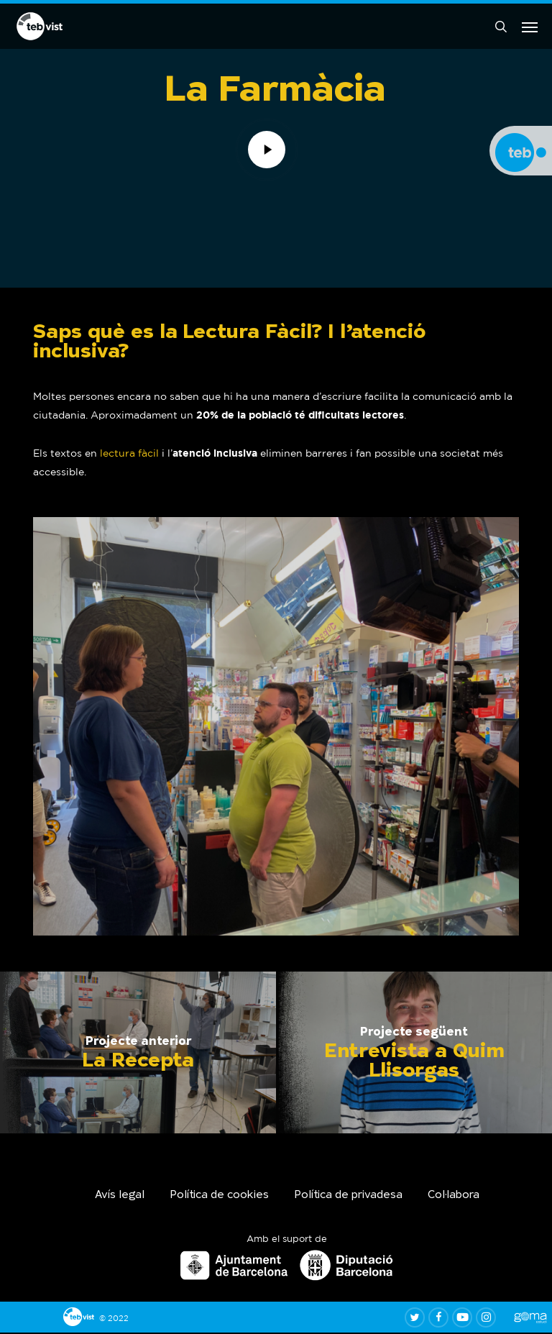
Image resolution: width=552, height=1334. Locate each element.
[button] (530, 27)
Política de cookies (219, 1196)
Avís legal (119, 1196)
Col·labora (453, 1196)
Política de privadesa (348, 1196)
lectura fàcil (129, 454)
